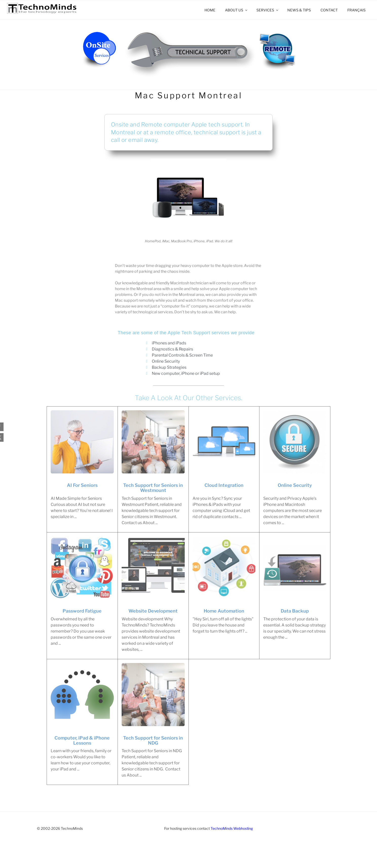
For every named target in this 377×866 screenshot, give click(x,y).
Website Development (153, 611)
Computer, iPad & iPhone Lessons (82, 740)
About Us (236, 10)
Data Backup (295, 611)
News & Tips (299, 10)
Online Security (295, 485)
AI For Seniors (82, 485)
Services (267, 10)
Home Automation (224, 611)
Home (209, 10)
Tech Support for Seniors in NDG (153, 740)
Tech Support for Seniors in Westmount (153, 488)
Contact (329, 10)
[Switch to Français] (356, 10)
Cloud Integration (223, 485)
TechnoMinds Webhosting (232, 828)
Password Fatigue (82, 611)
